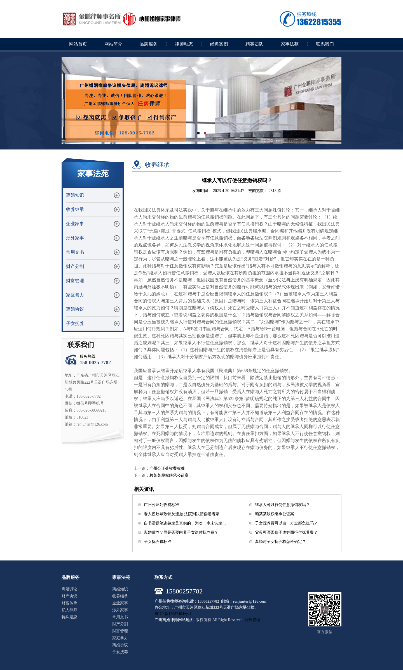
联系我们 (325, 44)
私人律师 (69, 610)
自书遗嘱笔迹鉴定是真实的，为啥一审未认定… (185, 523)
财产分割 (75, 266)
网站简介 (113, 44)
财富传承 (69, 603)
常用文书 (75, 252)
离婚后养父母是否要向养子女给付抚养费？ (181, 532)
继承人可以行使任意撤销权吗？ (282, 505)
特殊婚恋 (69, 617)
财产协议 (69, 596)
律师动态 (184, 44)
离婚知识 (75, 195)
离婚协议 (75, 309)
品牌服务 (149, 44)
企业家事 (75, 223)
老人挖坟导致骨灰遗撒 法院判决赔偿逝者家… (183, 514)
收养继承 (75, 209)
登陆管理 (252, 620)
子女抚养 (75, 323)
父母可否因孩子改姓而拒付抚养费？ (286, 532)
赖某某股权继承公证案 (169, 475)
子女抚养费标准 (157, 542)
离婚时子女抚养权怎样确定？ (280, 542)
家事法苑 (290, 44)
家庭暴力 (75, 295)
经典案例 (219, 44)
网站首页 (78, 44)
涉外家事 (75, 238)
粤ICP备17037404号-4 (172, 614)
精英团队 (254, 44)
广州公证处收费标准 (167, 468)
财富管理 (75, 280)
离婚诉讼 (69, 589)
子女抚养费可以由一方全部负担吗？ (286, 523)
